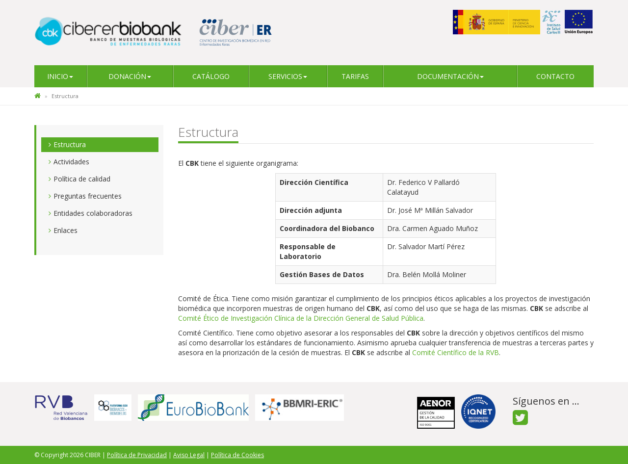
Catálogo (211, 76)
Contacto (555, 76)
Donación (129, 76)
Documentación (450, 76)
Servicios (287, 76)
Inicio (60, 76)
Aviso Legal (189, 455)
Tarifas (355, 76)
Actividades (71, 161)
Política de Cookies (237, 455)
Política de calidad (81, 178)
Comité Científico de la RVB (455, 352)
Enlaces (65, 230)
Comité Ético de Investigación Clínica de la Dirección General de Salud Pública (300, 318)
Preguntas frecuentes (87, 196)
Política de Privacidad (137, 455)
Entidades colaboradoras (92, 213)
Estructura (69, 144)
